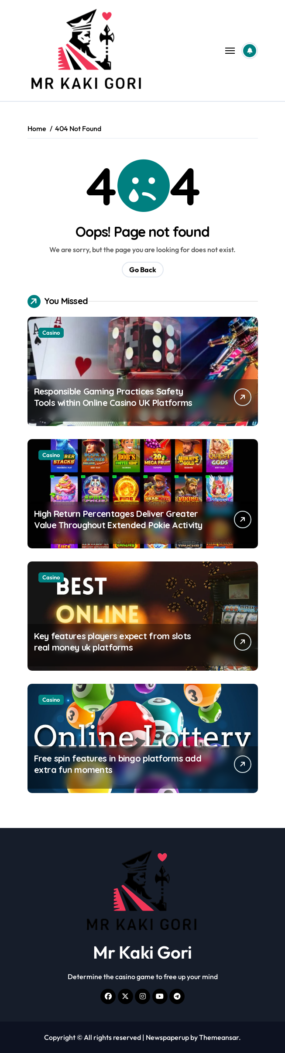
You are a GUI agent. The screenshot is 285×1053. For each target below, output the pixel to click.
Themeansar (219, 1037)
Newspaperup (167, 1037)
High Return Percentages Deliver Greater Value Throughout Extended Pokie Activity (118, 519)
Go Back (142, 269)
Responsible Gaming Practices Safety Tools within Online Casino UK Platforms (113, 397)
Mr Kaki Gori (142, 952)
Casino (51, 332)
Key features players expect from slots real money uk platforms (112, 641)
